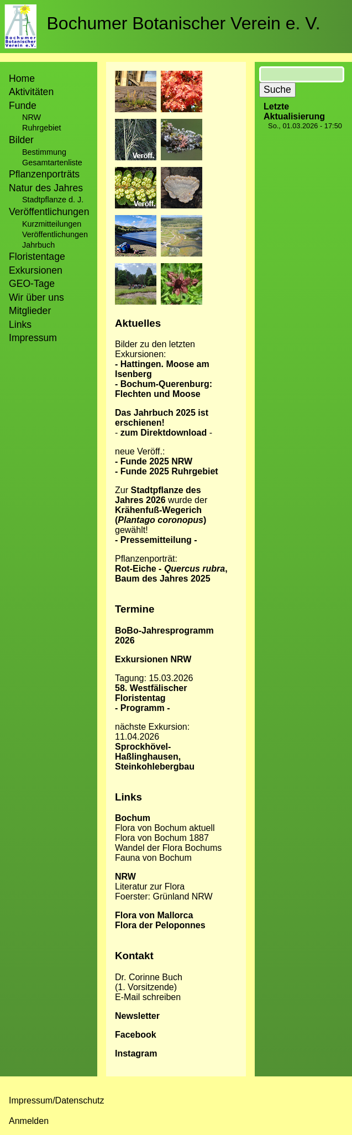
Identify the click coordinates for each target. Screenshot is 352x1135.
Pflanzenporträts (44, 174)
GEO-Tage (32, 283)
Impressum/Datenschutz (56, 1100)
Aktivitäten (31, 91)
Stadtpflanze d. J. (52, 199)
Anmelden (29, 1121)
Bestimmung (44, 152)
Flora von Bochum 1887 (162, 838)
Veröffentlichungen (55, 234)
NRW (31, 117)
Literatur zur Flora (150, 886)
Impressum (33, 337)
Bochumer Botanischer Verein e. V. (184, 23)
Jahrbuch (38, 244)
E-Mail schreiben (148, 997)
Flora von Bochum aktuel (164, 828)
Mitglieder (30, 310)
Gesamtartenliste (52, 162)
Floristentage (37, 256)
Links (20, 324)
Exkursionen (35, 270)
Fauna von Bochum (153, 857)
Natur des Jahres (46, 187)
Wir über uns (36, 297)
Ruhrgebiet (41, 127)
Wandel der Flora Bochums (168, 847)
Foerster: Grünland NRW (164, 896)
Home (22, 78)
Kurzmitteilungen (51, 223)
